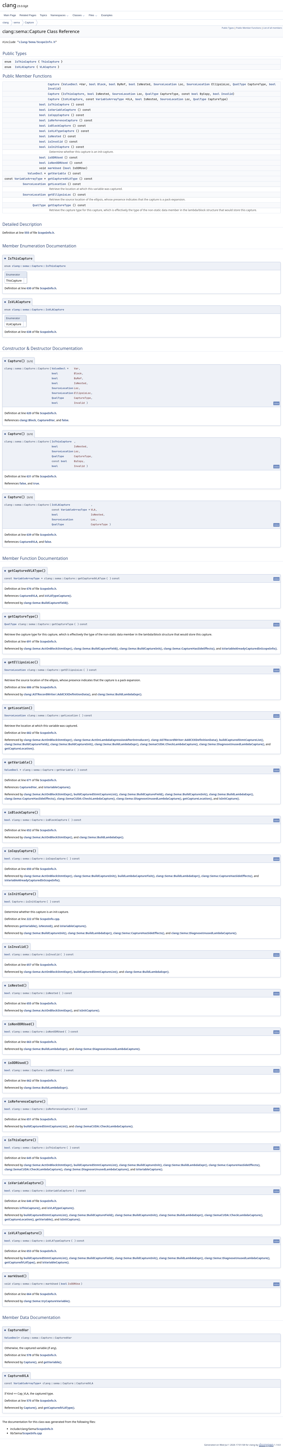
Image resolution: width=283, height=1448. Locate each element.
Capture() (30, 1362)
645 (29, 1158)
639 (29, 534)
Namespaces (59, 15)
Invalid (53, 88)
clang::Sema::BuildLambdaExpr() (119, 694)
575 (29, 1400)
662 (29, 1080)
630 (29, 288)
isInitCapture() (229, 798)
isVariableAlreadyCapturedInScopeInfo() (249, 648)
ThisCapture (50, 61)
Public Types (228, 28)
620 (29, 413)
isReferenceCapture (62, 120)
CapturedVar (46, 420)
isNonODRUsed (58, 163)
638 (29, 332)
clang (6, 22)
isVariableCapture (62, 110)
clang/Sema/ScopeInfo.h (37, 42)
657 (29, 965)
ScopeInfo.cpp (49, 919)
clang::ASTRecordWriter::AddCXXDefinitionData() (57, 694)
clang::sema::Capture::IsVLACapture (38, 309)
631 (29, 476)
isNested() (46, 926)
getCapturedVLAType (62, 178)
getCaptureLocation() (19, 748)
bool (92, 84)
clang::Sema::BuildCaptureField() (46, 603)
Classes (79, 15)
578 (29, 1355)
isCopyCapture (58, 115)
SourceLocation (165, 84)
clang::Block (27, 420)
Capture (29, 22)
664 (29, 1294)
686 (29, 687)
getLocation (57, 184)
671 (29, 780)
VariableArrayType (110, 99)
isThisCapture (58, 104)
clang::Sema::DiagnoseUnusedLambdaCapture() (231, 744)
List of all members (272, 28)
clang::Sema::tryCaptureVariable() (47, 1301)
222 (29, 919)
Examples (106, 15)
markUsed (54, 168)
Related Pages (27, 15)
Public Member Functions (248, 28)
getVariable (57, 173)
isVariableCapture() (57, 787)
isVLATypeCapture (61, 131)
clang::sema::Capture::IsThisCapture (39, 266)
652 (29, 830)
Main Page (10, 15)
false (65, 420)
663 (29, 1042)
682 (29, 733)
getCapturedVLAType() (20, 1262)
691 (29, 641)
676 (29, 588)
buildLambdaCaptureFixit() (136, 876)
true (36, 483)
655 (29, 1003)
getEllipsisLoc (59, 194)
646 (29, 1201)
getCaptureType (59, 205)
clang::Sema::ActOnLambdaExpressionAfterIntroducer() (112, 740)
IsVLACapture (25, 67)
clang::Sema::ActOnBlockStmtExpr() (48, 648)
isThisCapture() (29, 1208)
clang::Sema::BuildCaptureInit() (140, 648)
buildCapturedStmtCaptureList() (241, 740)
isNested (54, 136)
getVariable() (28, 926)
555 (26, 232)
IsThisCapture (25, 61)
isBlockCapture (59, 125)
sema (17, 22)
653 (29, 1251)
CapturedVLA (28, 542)
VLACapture (48, 67)
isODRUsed (55, 157)
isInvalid (55, 141)
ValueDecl (70, 84)
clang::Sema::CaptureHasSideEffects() (189, 648)
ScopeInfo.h (46, 232)
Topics (43, 15)
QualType (239, 84)
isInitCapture (58, 147)
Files (93, 15)
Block (101, 84)
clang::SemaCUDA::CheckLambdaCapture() (169, 744)
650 (29, 869)
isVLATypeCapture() (58, 596)
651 (29, 1119)
